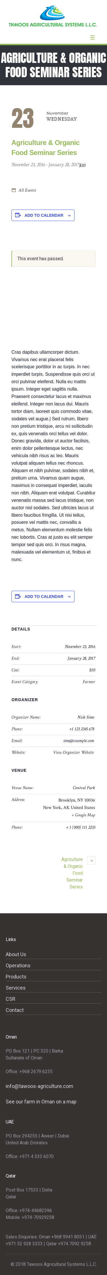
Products (16, 977)
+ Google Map (83, 815)
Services (16, 988)
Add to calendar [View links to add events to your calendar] (44, 215)
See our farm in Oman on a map (41, 1102)
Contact (15, 1010)
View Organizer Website (73, 752)
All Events (26, 190)
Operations (18, 965)
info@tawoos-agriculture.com (39, 1086)
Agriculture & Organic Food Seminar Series (78, 873)
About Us (16, 954)
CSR (10, 999)
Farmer (89, 682)
